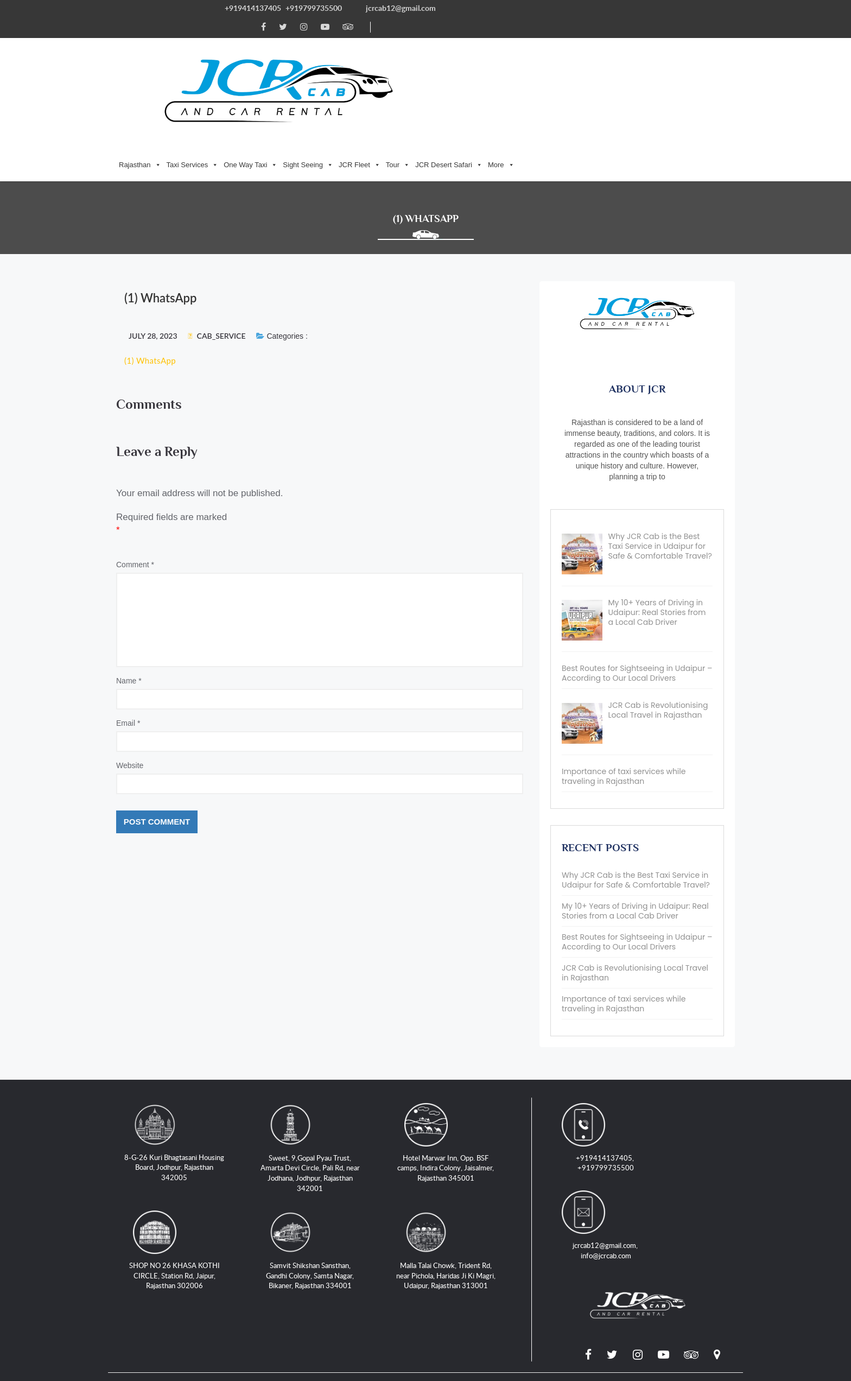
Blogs (578, 1236)
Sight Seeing (467, 43)
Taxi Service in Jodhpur (205, 1236)
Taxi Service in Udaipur (402, 1236)
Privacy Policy (260, 1249)
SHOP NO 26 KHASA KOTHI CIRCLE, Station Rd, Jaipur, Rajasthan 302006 (184, 1176)
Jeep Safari (624, 1236)
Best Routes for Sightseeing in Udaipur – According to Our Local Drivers (637, 848)
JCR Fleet (518, 43)
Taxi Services (351, 43)
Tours (671, 1236)
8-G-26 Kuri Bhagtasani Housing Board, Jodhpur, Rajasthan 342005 (184, 1078)
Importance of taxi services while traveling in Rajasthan (623, 909)
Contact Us (196, 1249)
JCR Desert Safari (608, 43)
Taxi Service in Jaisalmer (507, 1236)
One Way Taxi (409, 43)
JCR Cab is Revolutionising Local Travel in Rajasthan (635, 879)
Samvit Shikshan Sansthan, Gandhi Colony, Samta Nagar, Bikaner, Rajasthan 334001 (320, 1181)
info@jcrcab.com (686, 1083)
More (659, 43)
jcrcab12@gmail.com (401, 8)
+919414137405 (253, 8)
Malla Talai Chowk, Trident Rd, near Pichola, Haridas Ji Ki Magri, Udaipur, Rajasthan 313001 (455, 1181)
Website (129, 680)
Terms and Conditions (343, 1249)
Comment (135, 480)
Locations (141, 1249)
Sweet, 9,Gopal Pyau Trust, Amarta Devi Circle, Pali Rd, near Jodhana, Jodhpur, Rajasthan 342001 (319, 1083)
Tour (556, 43)
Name (129, 596)
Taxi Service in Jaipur (304, 1236)
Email (128, 638)
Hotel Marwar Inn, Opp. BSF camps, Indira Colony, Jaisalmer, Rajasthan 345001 (455, 1083)
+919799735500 (313, 8)
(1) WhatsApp (150, 271)
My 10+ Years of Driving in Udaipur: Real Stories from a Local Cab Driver (635, 817)
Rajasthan (299, 43)
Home (134, 1236)
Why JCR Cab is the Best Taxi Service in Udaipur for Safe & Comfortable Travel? (636, 786)
